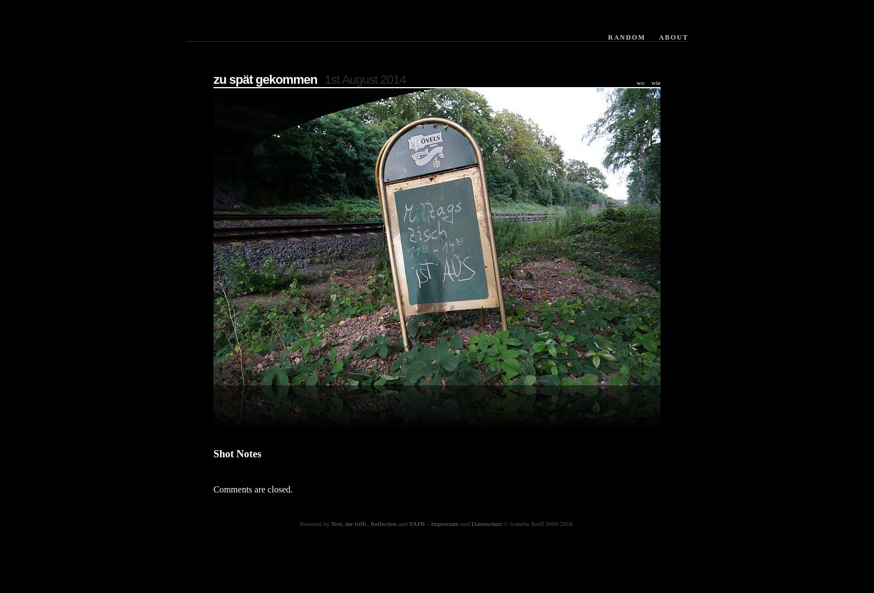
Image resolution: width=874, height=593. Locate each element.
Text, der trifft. (349, 523)
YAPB (417, 523)
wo (640, 82)
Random (626, 37)
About (673, 37)
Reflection (384, 523)
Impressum (445, 523)
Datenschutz (486, 523)
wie (656, 82)
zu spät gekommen (265, 80)
